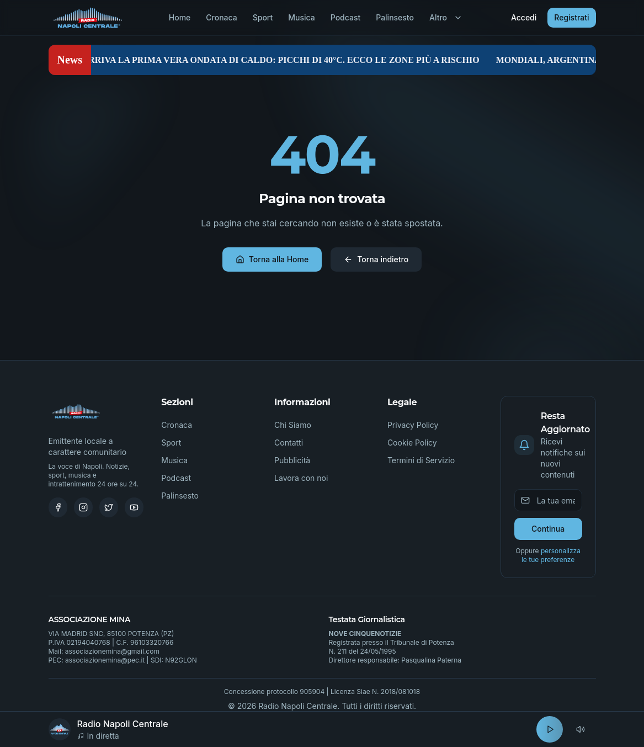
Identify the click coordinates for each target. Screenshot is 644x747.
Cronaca (221, 17)
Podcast (345, 17)
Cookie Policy (412, 442)
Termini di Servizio (421, 460)
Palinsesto (395, 17)
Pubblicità (292, 460)
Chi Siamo (292, 425)
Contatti (288, 442)
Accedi (523, 17)
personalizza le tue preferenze (551, 555)
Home (180, 17)
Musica (301, 17)
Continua (548, 528)
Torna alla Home (272, 259)
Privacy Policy (413, 425)
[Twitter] (108, 507)
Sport (263, 17)
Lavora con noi (301, 478)
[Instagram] (83, 507)
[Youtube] (134, 507)
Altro (445, 17)
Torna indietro (376, 259)
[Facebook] (58, 507)
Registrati (571, 17)
